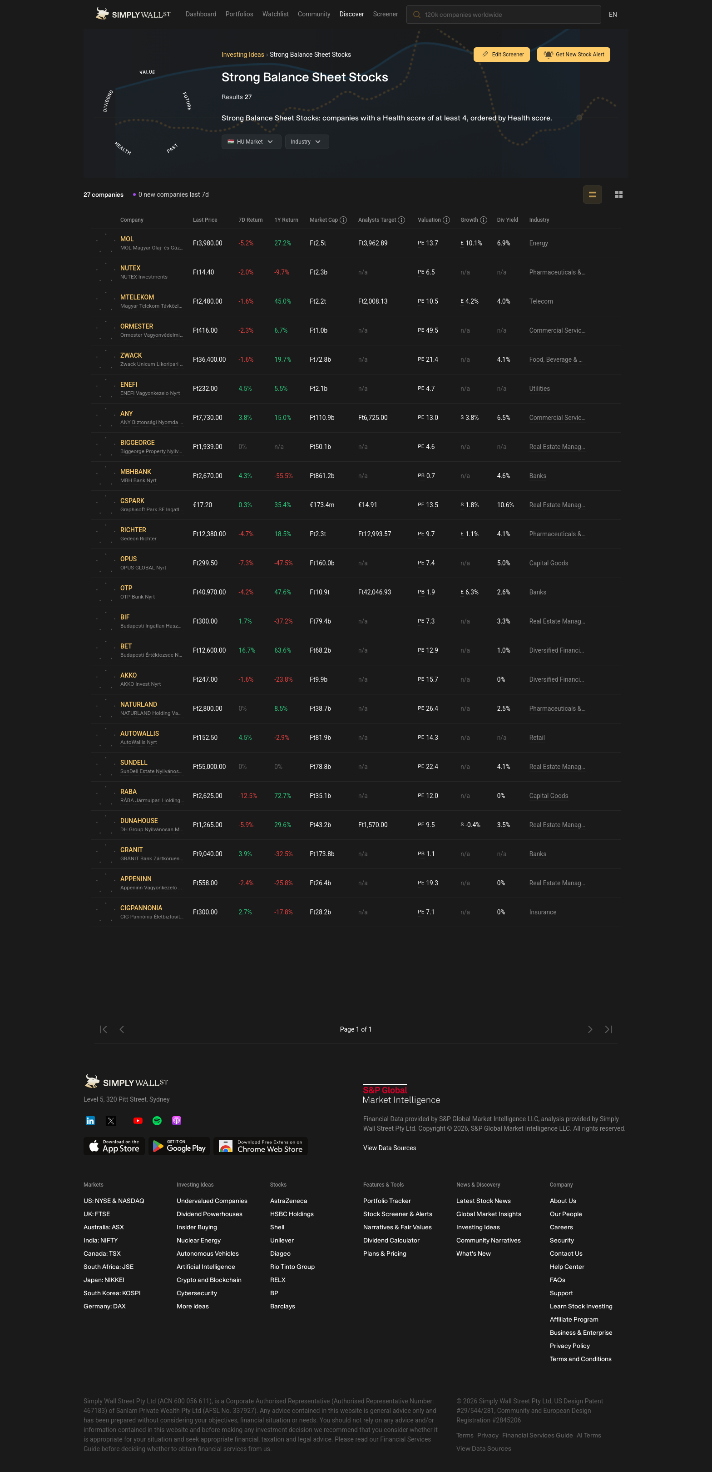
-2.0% (247, 272)
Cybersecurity (197, 1293)
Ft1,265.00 (208, 824)
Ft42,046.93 (375, 592)
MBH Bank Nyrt (139, 481)
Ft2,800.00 (208, 708)
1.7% (246, 621)
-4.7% (247, 534)
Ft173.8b (323, 854)
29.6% (283, 824)
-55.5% (284, 475)
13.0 (428, 418)
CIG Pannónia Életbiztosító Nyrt (153, 917)
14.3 (428, 738)
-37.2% (284, 621)
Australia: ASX (104, 1227)
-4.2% (247, 592)
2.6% (504, 592)
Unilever (282, 1240)
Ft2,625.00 (208, 795)
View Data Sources (389, 1148)
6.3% (470, 592)
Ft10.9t (321, 592)
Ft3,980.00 (208, 243)
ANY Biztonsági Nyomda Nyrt (153, 422)
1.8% (470, 505)
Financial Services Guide (537, 1435)
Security (562, 1240)
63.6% (283, 650)
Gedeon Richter (139, 539)
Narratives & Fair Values (397, 1227)
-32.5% (284, 854)
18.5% (283, 534)
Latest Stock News (483, 1201)
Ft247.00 (205, 679)
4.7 (426, 388)
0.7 (426, 476)
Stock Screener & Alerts (397, 1214)
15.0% (283, 417)
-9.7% (283, 272)
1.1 (426, 854)
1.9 (426, 592)
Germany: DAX (105, 1306)
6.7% (282, 330)
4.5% (246, 388)
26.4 (428, 708)
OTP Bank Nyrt (138, 597)
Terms (465, 1435)
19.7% (283, 359)
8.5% (282, 708)
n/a (363, 272)
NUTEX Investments (144, 277)
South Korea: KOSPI (112, 1293)
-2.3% (247, 330)
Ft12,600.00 (210, 650)
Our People (566, 1214)
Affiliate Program (574, 1319)
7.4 (426, 563)
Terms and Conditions (581, 1359)
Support (561, 1293)
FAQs (557, 1280)
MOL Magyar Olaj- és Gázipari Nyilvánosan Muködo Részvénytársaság (153, 248)
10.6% (505, 505)
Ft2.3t (319, 534)
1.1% (470, 534)
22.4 (428, 767)
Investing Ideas (243, 54)
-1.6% (247, 301)
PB (421, 476)
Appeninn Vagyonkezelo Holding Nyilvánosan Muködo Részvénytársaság (153, 888)
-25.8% (284, 883)
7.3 (426, 621)
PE (421, 243)
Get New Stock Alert (573, 54)
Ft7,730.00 (208, 417)
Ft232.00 (205, 388)
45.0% (283, 301)
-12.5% (248, 795)
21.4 (428, 359)
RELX (278, 1280)
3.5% (504, 824)
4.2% (470, 301)
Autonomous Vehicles (208, 1253)
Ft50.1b (321, 446)
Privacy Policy (570, 1346)
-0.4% (471, 825)
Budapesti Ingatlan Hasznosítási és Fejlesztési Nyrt (153, 626)
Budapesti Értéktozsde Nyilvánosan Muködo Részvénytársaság (153, 655)
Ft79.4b (321, 621)
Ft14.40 (203, 272)
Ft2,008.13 (374, 301)
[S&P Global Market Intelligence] (401, 1095)
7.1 (426, 912)
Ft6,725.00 (374, 417)
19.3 (428, 883)
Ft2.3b (320, 272)
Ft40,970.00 (210, 592)
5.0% (504, 563)
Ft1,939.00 (208, 446)
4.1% (504, 359)
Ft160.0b (323, 563)
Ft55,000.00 (210, 766)
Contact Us (566, 1253)
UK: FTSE (97, 1214)
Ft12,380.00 (210, 534)
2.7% (246, 912)
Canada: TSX (102, 1253)
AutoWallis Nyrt (139, 742)
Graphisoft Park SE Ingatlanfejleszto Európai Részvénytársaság (153, 510)
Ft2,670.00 (208, 475)
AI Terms (589, 1435)
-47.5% (284, 563)
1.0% (504, 650)
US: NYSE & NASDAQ (114, 1201)
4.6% (504, 475)
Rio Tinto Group (292, 1267)
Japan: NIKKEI (104, 1280)
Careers (561, 1227)
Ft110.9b (323, 417)
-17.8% (284, 912)
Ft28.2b (321, 912)
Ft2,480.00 (208, 301)
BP (274, 1293)
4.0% (504, 301)
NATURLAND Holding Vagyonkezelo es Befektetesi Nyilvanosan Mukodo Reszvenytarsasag (153, 713)
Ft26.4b (321, 883)
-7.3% (247, 563)
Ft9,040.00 (208, 854)
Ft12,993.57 (375, 534)
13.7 (428, 243)
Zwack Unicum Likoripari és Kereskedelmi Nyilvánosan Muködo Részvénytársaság (153, 364)
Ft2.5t (319, 243)
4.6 (426, 447)
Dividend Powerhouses (209, 1214)
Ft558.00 (205, 883)
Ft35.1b (321, 795)
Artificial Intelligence (206, 1267)
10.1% (472, 243)
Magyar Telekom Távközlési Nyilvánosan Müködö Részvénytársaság (153, 306)
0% (243, 446)
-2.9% (283, 737)
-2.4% (247, 883)
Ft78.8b (321, 766)
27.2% (283, 243)
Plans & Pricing (384, 1253)
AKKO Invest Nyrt (141, 684)
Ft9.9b (320, 679)
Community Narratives (488, 1240)
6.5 (426, 272)
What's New (473, 1253)
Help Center (567, 1267)
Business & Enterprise (581, 1333)
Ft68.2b (321, 650)
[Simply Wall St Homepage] (133, 14)
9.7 (426, 534)
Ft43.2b (321, 824)
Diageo (280, 1253)
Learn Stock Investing (581, 1306)
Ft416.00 (205, 330)
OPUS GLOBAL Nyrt (144, 568)
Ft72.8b (321, 359)
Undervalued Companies (212, 1201)
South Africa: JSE (109, 1267)
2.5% (504, 708)
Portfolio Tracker (387, 1201)
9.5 (426, 825)
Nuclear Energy (199, 1240)
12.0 (428, 796)
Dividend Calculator (391, 1240)
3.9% (246, 854)
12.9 (428, 650)
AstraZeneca (288, 1201)
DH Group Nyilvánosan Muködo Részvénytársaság (153, 830)
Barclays (282, 1306)
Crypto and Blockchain (209, 1280)
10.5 (428, 301)
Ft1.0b (320, 330)
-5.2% (247, 243)
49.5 (428, 330)
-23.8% (284, 679)
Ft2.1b (320, 388)
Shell (277, 1227)
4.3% (246, 475)
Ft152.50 (205, 737)
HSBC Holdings (292, 1214)
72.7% (283, 795)
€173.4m (323, 505)
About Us (563, 1201)
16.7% (248, 650)
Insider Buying (197, 1227)
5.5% (282, 388)
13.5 (428, 505)
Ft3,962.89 (374, 243)
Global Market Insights (488, 1214)
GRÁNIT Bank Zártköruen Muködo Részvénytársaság (153, 859)
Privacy (488, 1435)
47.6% (283, 592)
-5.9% (247, 824)
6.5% (504, 417)
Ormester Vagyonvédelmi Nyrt (153, 335)
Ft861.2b (323, 475)
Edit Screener (502, 54)
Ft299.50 (205, 563)
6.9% (504, 243)
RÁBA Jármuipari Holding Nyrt (153, 801)
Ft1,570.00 (374, 824)
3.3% (504, 621)
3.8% (246, 417)
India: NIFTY (101, 1240)
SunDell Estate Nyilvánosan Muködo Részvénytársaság (153, 771)
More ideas (193, 1306)
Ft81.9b (321, 737)
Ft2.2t (319, 301)
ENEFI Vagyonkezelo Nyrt (151, 393)
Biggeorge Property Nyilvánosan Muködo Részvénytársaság (153, 452)
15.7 (428, 679)
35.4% (283, 505)
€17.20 (203, 505)
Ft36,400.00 (210, 359)
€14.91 (368, 505)
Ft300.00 (205, 621)
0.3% (246, 505)
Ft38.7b (321, 708)
